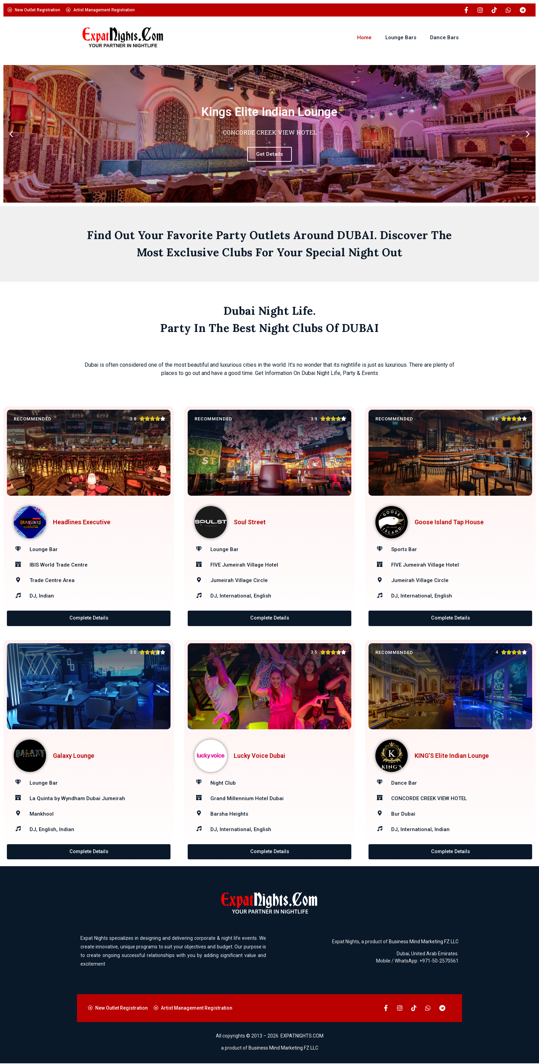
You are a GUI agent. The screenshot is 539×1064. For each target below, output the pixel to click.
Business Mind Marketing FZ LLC (424, 942)
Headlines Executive (81, 522)
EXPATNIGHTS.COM (301, 1036)
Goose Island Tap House (449, 522)
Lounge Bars (400, 37)
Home (364, 37)
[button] (11, 134)
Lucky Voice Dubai (259, 755)
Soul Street (250, 522)
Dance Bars (444, 37)
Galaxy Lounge (73, 755)
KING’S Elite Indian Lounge (452, 755)
